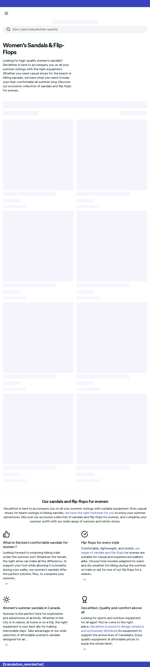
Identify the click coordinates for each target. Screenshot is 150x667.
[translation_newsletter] (23, 664)
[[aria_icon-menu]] (6, 13)
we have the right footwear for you (89, 513)
